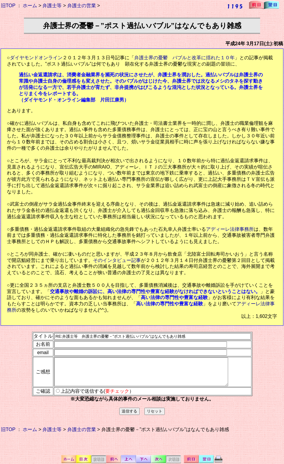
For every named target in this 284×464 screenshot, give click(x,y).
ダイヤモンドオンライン (36, 57)
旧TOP (8, 5)
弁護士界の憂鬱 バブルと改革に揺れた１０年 (184, 57)
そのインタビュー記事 (117, 260)
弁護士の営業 (81, 5)
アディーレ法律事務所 (230, 229)
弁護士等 (52, 5)
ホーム (30, 5)
